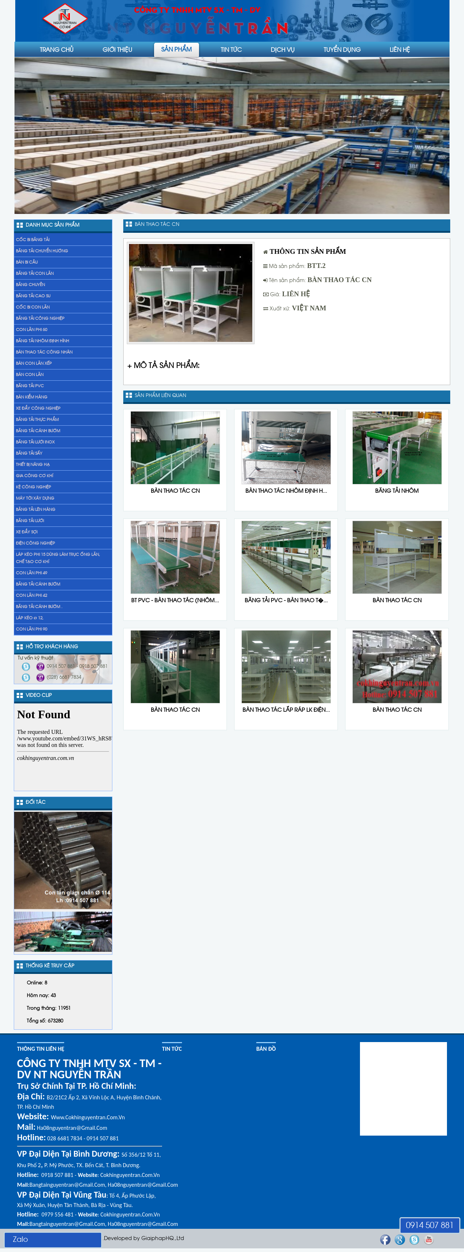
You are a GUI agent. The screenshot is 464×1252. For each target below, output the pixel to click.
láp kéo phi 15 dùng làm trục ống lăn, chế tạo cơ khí (58, 558)
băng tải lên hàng (35, 510)
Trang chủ (57, 49)
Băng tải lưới (30, 521)
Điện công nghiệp (35, 543)
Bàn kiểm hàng (31, 397)
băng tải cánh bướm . (39, 607)
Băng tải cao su (33, 296)
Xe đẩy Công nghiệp (38, 408)
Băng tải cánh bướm (38, 431)
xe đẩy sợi (26, 532)
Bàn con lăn (30, 375)
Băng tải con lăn (35, 274)
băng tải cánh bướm (38, 584)
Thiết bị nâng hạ (33, 465)
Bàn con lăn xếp (34, 363)
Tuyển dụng (342, 49)
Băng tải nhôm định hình (42, 341)
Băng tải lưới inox (35, 442)
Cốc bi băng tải (32, 240)
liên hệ (400, 49)
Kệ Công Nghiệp (33, 487)
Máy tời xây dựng (35, 498)
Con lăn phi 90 (31, 629)
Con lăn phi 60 (31, 330)
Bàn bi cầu (27, 262)
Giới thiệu (117, 49)
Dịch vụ (283, 49)
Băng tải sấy (29, 453)
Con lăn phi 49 (31, 573)
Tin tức (231, 49)
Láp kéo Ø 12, (30, 618)
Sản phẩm (176, 49)
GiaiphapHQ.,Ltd (162, 1238)
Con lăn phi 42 (31, 596)
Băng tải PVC (30, 386)
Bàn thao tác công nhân (44, 352)
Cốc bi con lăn (33, 307)
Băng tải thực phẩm (37, 420)
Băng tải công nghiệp (40, 319)
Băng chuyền (30, 285)
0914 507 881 (430, 1226)
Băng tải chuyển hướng (42, 251)
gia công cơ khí (34, 476)
